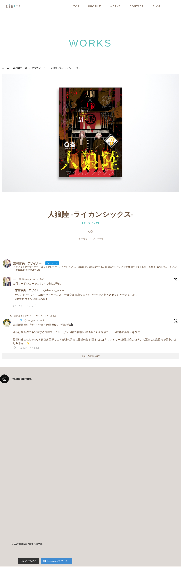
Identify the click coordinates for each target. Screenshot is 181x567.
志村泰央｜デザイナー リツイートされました (35, 316)
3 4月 (65, 279)
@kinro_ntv (62, 321)
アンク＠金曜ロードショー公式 (31, 321)
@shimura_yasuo (50, 279)
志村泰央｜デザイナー (26, 279)
